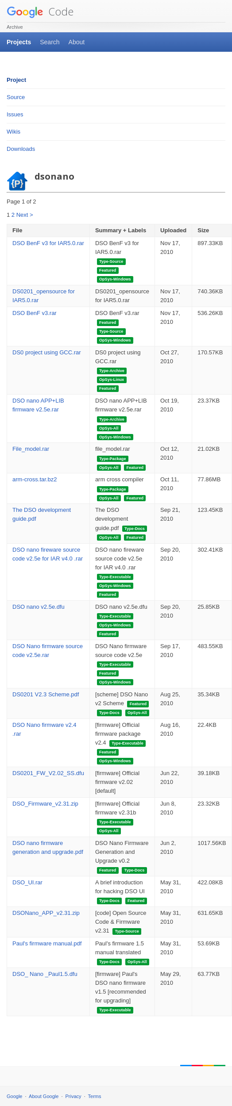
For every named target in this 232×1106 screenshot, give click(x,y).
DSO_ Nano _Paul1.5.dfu (44, 974)
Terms (94, 1096)
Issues (15, 114)
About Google (43, 1096)
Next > (24, 214)
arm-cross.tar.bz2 (34, 479)
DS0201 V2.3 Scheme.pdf (45, 694)
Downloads (21, 149)
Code (40, 11)
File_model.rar (30, 448)
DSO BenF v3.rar (34, 313)
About (77, 42)
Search (49, 42)
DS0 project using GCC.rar (46, 352)
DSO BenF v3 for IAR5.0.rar (48, 243)
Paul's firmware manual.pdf (46, 943)
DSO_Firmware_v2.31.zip (45, 803)
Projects (19, 42)
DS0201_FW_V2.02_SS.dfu (48, 773)
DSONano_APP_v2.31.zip (46, 913)
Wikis (13, 131)
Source (16, 97)
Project (16, 80)
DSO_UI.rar (27, 882)
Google (14, 1096)
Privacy (73, 1096)
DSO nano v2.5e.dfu (38, 606)
